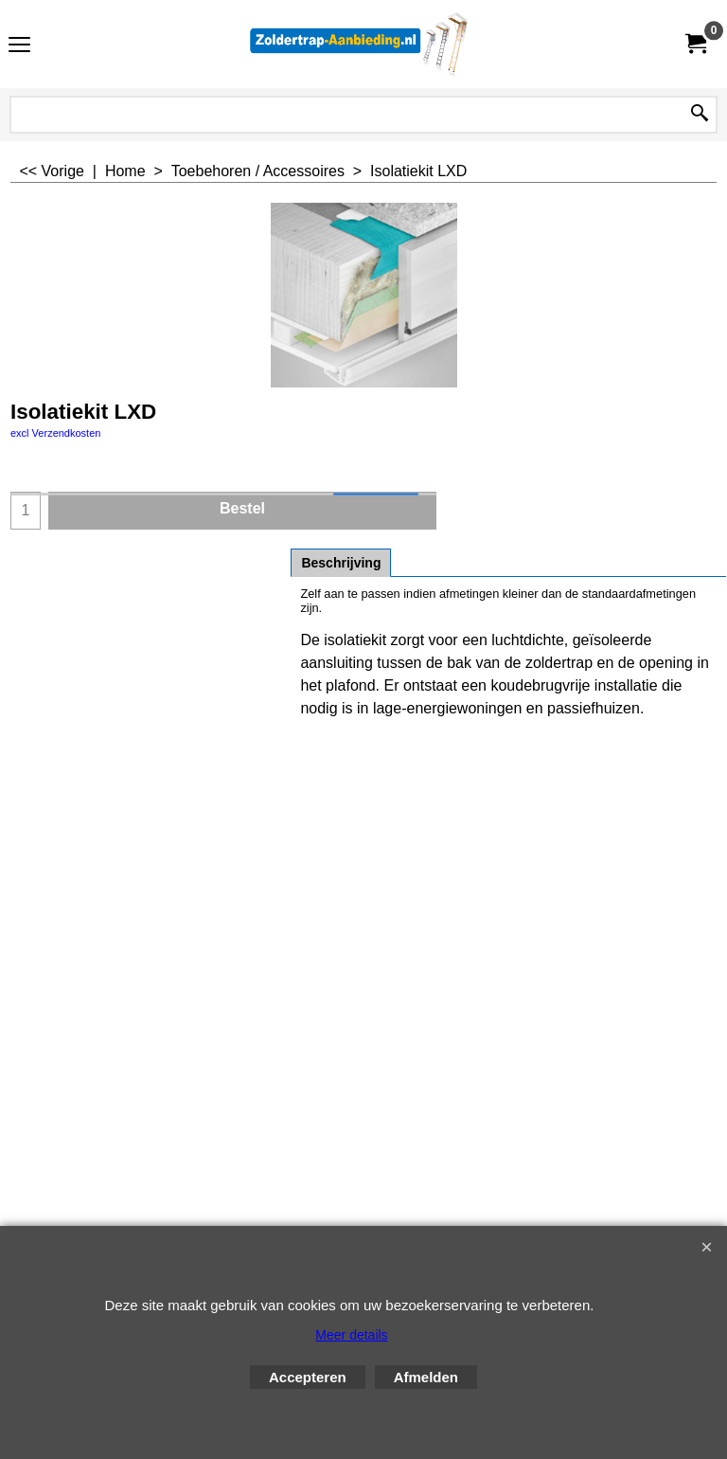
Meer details (351, 1334)
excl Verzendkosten (55, 433)
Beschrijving (341, 562)
